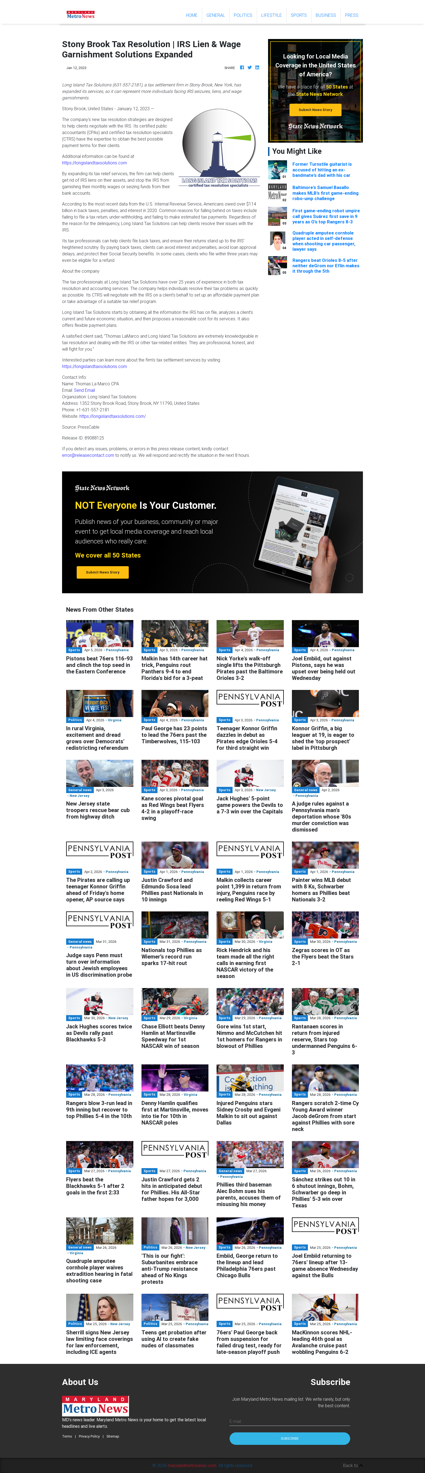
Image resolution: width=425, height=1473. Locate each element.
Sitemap (113, 1436)
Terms (67, 1436)
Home (194, 15)
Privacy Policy (89, 1436)
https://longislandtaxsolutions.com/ (112, 416)
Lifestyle (271, 15)
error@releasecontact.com (88, 455)
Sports (299, 15)
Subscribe (290, 1438)
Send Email (84, 390)
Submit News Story (315, 109)
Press (351, 15)
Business (326, 15)
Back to (353, 1465)
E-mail (235, 1421)
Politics (243, 15)
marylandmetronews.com (192, 1465)
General (216, 15)
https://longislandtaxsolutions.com (94, 162)
